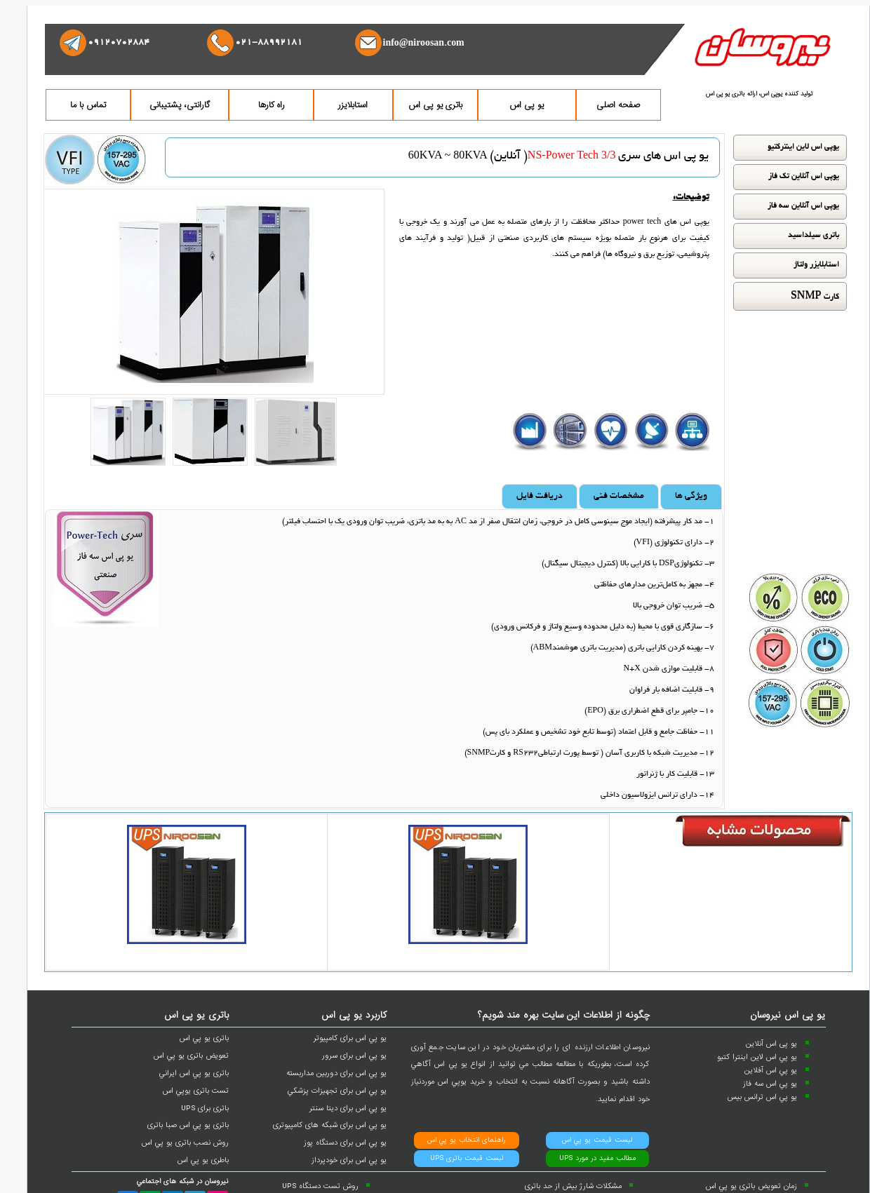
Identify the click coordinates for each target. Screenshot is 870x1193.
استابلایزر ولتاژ (816, 265)
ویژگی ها (691, 496)
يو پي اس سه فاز (770, 1083)
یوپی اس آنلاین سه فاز (803, 206)
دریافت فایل (539, 496)
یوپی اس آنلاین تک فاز (803, 177)
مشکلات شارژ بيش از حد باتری (573, 1186)
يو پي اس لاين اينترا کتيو (757, 1057)
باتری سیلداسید (813, 235)
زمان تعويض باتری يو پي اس (751, 1186)
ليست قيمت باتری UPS (466, 1158)
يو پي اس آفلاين (770, 1070)
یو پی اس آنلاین (771, 1043)
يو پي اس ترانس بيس (762, 1097)
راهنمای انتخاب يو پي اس (466, 1140)
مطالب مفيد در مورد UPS (597, 1158)
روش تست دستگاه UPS (320, 1186)
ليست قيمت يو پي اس (597, 1140)
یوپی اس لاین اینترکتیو (803, 147)
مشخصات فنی (619, 496)
